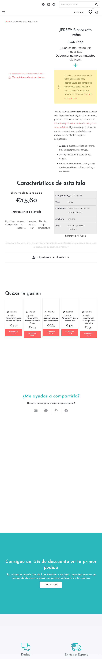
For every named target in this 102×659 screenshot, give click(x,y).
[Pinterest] (53, 4)
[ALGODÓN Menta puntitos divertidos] (88, 300)
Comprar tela (13, 332)
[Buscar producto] (79, 4)
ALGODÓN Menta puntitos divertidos (88, 321)
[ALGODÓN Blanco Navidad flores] (32, 300)
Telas (7, 21)
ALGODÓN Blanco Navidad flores (32, 321)
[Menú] (3, 12)
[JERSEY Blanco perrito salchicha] (51, 300)
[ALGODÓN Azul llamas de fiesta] (13, 300)
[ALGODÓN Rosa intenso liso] (69, 300)
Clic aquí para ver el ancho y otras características (26, 73)
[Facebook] (43, 4)
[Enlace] (6, 4)
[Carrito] (97, 12)
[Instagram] (48, 4)
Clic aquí (51, 584)
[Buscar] (96, 4)
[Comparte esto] (46, 410)
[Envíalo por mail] (36, 410)
